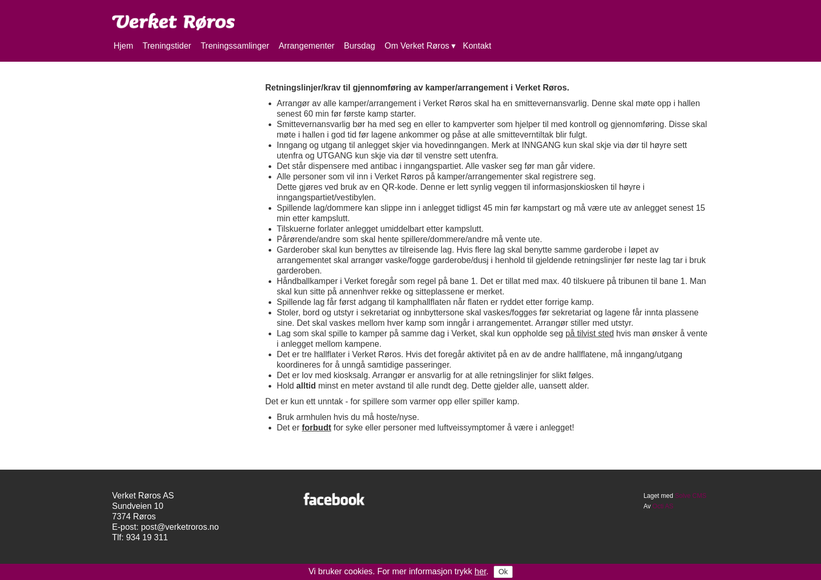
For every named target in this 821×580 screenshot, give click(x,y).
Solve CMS (690, 495)
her (480, 571)
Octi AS (662, 506)
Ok (503, 571)
